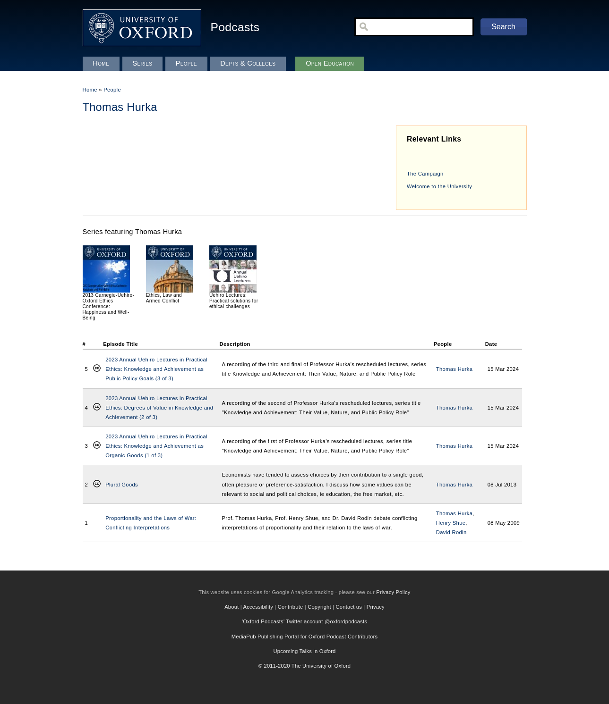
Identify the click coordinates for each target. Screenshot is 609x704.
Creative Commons (97, 369)
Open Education (330, 63)
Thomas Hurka (454, 369)
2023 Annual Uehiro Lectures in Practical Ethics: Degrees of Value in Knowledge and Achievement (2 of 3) (159, 407)
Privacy (376, 607)
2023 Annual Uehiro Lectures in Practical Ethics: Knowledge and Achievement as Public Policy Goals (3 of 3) (156, 369)
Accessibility (258, 607)
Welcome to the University (439, 186)
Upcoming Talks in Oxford (304, 651)
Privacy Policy (393, 592)
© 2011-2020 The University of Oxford (304, 666)
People (112, 89)
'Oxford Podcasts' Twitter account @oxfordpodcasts (304, 621)
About (231, 607)
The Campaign (425, 173)
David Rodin (451, 532)
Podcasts (235, 27)
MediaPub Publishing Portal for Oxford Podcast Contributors (304, 636)
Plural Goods (121, 484)
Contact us (349, 607)
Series (142, 63)
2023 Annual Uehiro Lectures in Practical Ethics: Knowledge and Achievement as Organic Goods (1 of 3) (156, 446)
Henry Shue (450, 523)
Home (90, 89)
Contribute (290, 607)
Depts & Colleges (247, 63)
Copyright (319, 607)
